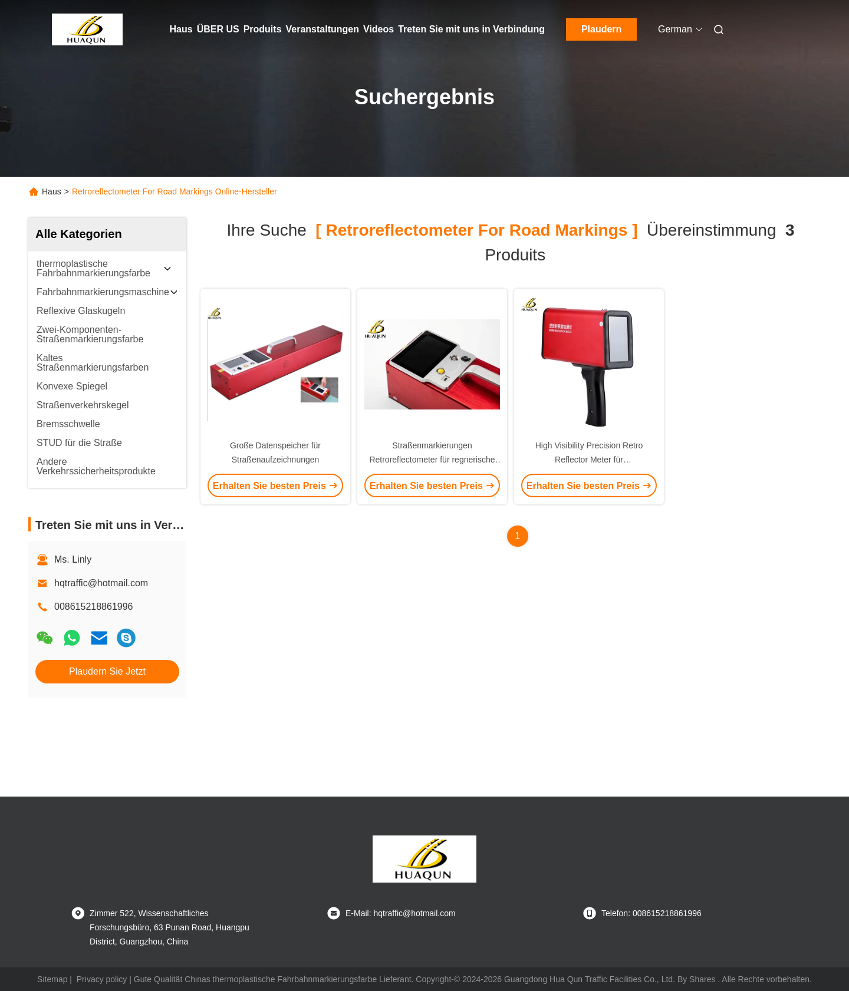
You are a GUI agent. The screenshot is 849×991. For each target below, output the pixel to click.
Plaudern (601, 29)
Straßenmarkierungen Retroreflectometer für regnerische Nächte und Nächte (432, 459)
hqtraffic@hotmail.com (101, 583)
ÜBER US (218, 29)
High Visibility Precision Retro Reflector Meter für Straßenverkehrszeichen (589, 459)
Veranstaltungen (322, 29)
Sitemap (52, 979)
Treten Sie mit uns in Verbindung (471, 29)
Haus (181, 29)
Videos (378, 29)
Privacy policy (102, 979)
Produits (262, 29)
